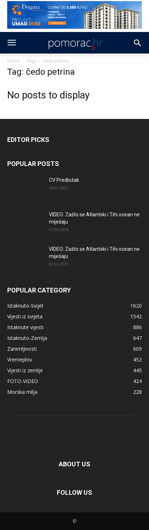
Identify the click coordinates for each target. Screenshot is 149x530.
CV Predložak (64, 180)
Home (13, 61)
